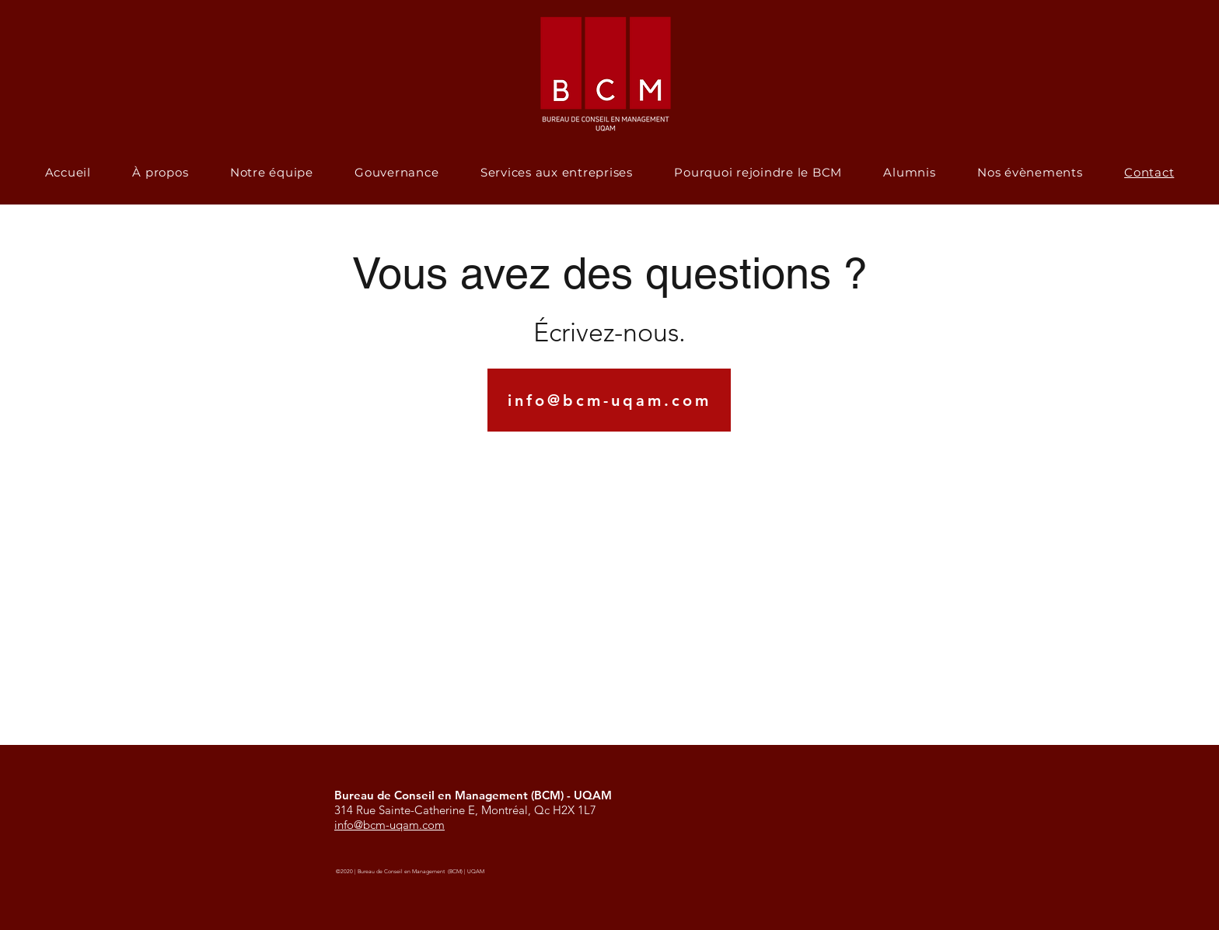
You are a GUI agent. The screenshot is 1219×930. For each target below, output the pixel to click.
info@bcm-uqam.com (389, 824)
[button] (910, 172)
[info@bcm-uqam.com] (609, 400)
